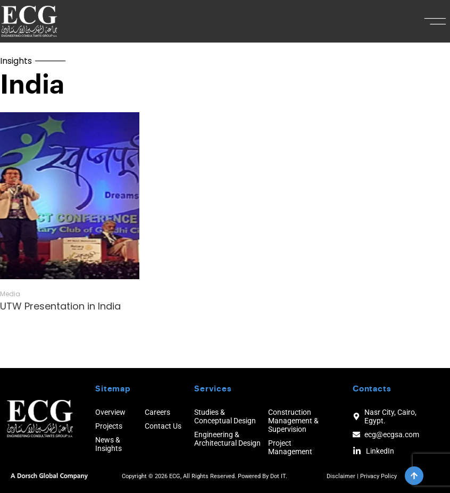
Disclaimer (341, 476)
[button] (435, 21)
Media (10, 294)
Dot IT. (278, 476)
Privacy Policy (378, 476)
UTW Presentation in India (60, 306)
